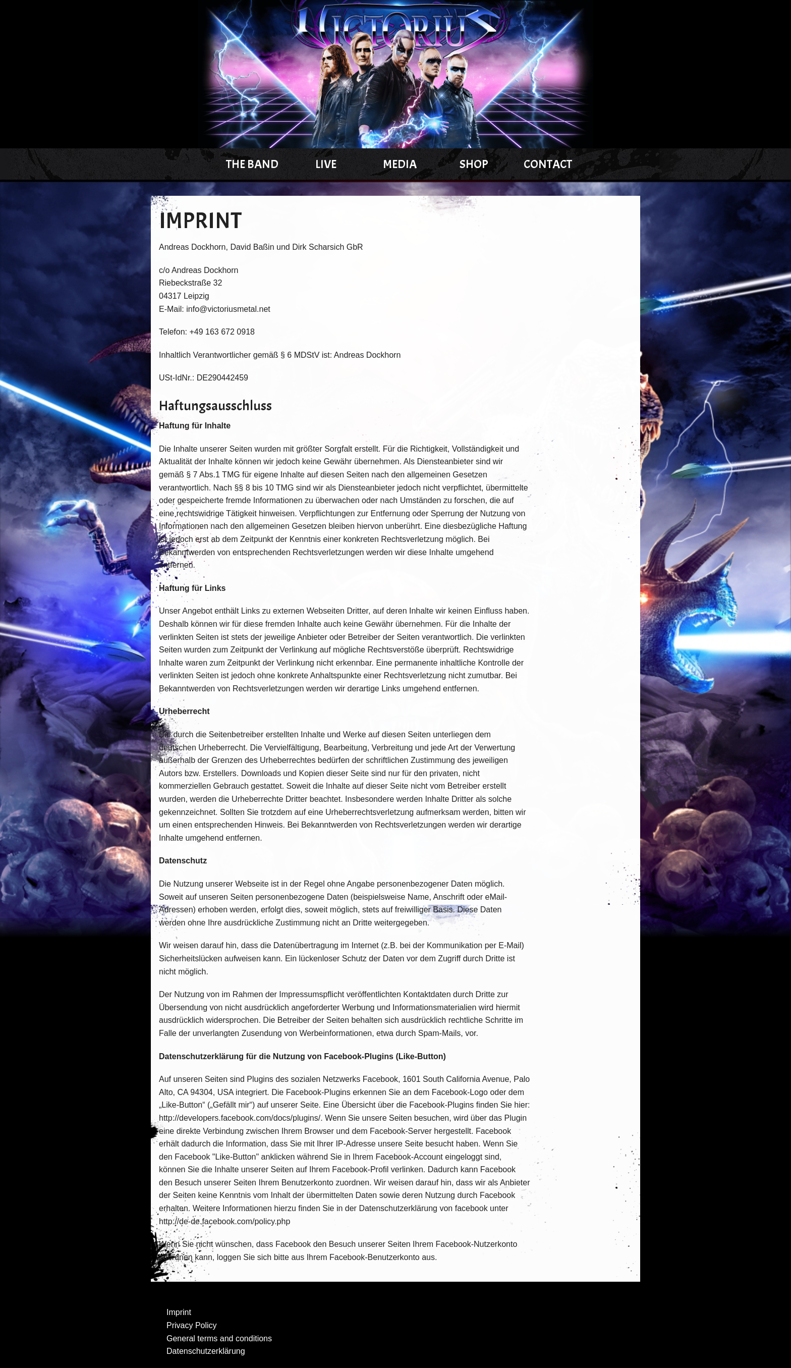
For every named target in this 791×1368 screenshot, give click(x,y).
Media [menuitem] (400, 164)
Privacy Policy (191, 1325)
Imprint (178, 1312)
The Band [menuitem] (252, 164)
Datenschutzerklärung (205, 1351)
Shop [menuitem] (474, 164)
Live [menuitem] (325, 164)
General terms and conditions (219, 1338)
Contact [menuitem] (548, 164)
